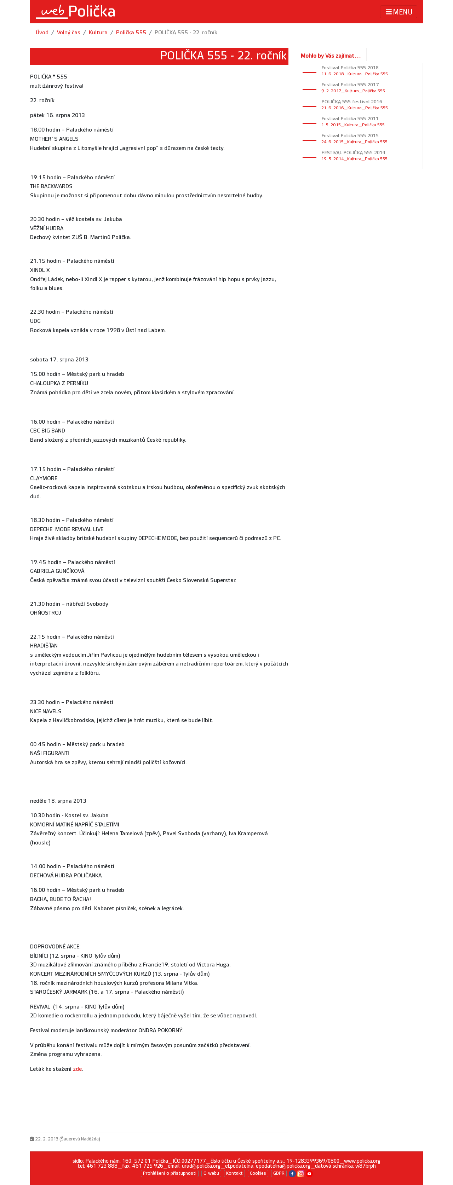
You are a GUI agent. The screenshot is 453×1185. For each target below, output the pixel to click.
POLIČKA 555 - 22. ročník (186, 32)
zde (77, 1069)
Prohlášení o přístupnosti (169, 1173)
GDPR (279, 1173)
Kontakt (234, 1173)
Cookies (258, 1173)
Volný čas (68, 32)
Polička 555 (131, 32)
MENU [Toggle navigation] (399, 12)
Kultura (98, 32)
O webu (211, 1173)
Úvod (42, 32)
